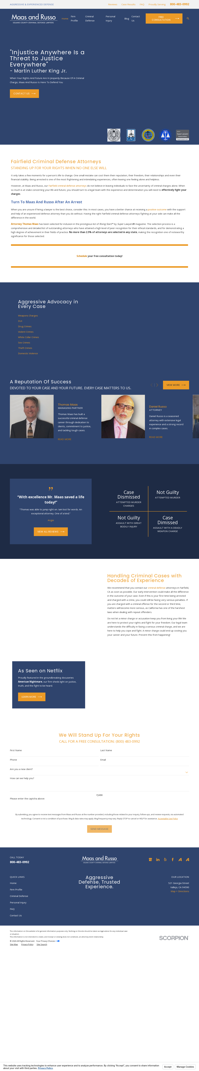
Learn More (28, 697)
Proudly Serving (157, 4)
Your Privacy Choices (47, 941)
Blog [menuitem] (126, 18)
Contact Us (24, 94)
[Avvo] (180, 859)
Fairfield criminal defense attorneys (68, 185)
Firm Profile (16, 889)
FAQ (142, 4)
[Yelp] (165, 859)
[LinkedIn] (157, 859)
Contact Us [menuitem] (135, 18)
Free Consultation (165, 18)
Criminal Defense (19, 896)
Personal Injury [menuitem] (110, 18)
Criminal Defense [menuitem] (90, 18)
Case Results (128, 4)
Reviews (112, 4)
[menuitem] (14, 944)
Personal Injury (18, 902)
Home (13, 883)
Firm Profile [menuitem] (74, 18)
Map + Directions (180, 891)
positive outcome (157, 209)
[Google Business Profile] (150, 859)
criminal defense (160, 587)
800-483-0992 (179, 4)
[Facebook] (172, 859)
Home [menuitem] (65, 18)
